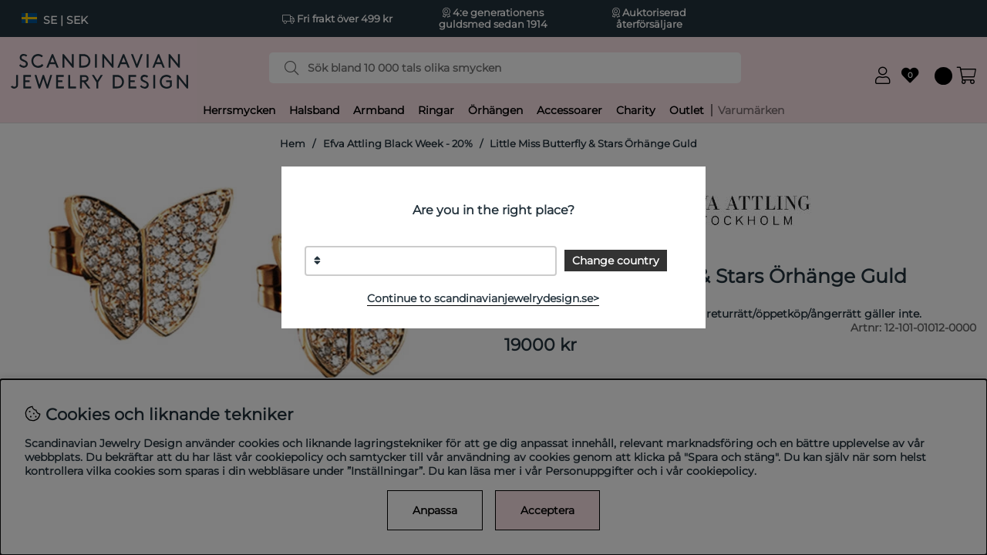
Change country (615, 260)
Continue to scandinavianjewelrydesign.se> (483, 298)
